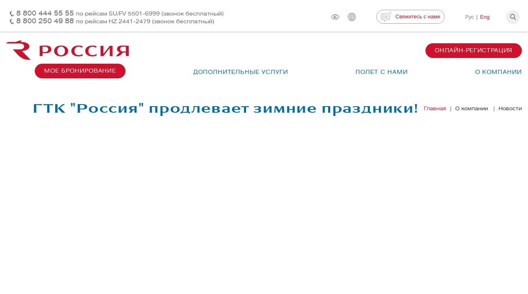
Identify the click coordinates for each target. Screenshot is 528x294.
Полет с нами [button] (382, 72)
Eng (485, 17)
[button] (513, 17)
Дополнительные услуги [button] (240, 72)
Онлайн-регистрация (473, 50)
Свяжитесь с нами (410, 17)
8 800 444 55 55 (120, 13)
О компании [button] (498, 72)
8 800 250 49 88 (115, 21)
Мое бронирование (80, 71)
